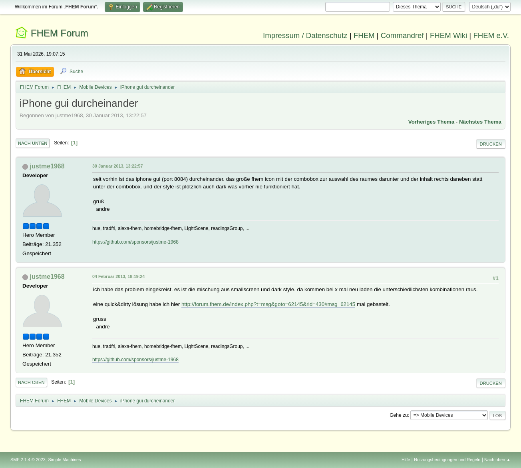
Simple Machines (64, 459)
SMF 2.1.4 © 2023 (28, 459)
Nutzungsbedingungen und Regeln (447, 459)
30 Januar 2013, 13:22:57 (117, 166)
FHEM (364, 35)
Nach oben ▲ (497, 459)
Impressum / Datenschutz (305, 35)
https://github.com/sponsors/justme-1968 (135, 242)
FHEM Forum (59, 33)
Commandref (402, 35)
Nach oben (31, 382)
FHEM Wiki (448, 35)
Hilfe (406, 459)
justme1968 (47, 166)
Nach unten (32, 143)
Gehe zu (399, 415)
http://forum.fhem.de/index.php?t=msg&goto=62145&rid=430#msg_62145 (268, 304)
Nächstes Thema (480, 122)
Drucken (491, 144)
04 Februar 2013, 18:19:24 (118, 276)
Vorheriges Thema (431, 122)
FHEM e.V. (491, 35)
